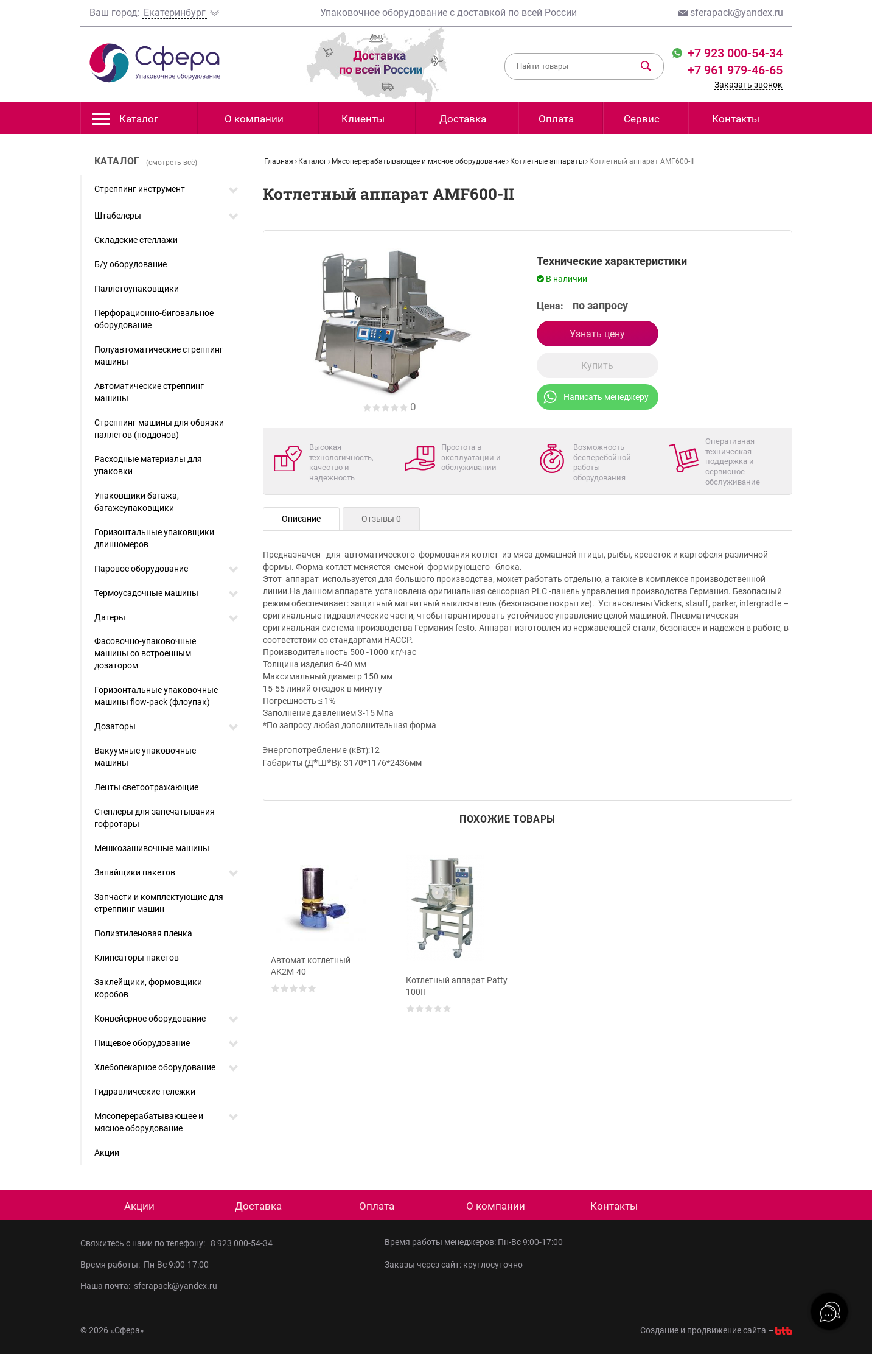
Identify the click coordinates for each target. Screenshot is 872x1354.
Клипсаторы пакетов (136, 958)
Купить (597, 365)
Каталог (125, 122)
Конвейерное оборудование (150, 1018)
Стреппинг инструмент (139, 189)
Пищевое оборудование (142, 1043)
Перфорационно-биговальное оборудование (154, 319)
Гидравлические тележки (144, 1091)
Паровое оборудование (141, 569)
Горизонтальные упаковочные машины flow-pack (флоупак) (156, 696)
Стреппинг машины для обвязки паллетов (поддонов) (159, 429)
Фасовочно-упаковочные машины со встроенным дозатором (145, 653)
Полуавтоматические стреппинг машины (158, 356)
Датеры (109, 617)
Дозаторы (115, 726)
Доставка (462, 119)
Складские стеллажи (136, 240)
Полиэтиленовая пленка (143, 933)
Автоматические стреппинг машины (149, 392)
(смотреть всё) (171, 162)
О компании (254, 119)
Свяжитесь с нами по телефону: (145, 1243)
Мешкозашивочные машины (151, 848)
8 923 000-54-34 (242, 1243)
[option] (325, 951)
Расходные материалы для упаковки (148, 465)
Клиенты (363, 119)
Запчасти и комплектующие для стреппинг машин (158, 903)
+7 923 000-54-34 (734, 53)
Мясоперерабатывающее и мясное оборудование (148, 1122)
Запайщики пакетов (134, 872)
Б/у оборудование (130, 264)
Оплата (556, 119)
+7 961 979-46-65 (735, 70)
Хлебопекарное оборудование (154, 1067)
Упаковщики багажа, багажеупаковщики (136, 502)
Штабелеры (117, 215)
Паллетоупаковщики (136, 288)
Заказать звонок (748, 84)
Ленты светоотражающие (146, 787)
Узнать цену (597, 334)
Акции (106, 1152)
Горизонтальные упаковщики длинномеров (154, 538)
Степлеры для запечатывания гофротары (154, 818)
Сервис (642, 119)
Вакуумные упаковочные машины (145, 757)
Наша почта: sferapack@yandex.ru (148, 1286)
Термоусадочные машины (146, 593)
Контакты (735, 119)
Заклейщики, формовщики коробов (148, 988)
